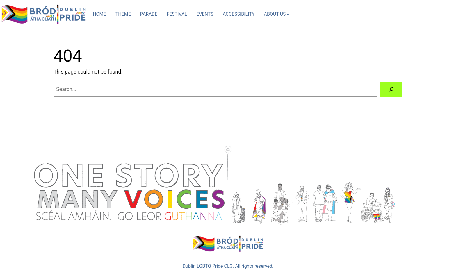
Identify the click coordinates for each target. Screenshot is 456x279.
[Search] (391, 89)
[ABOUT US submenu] (288, 14)
